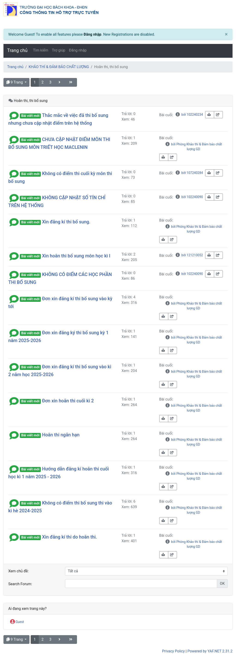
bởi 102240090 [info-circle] (189, 197)
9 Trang (15, 82)
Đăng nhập (92, 34)
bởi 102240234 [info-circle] (189, 114)
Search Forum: (20, 584)
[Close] (226, 34)
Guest (17, 622)
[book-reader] (209, 114)
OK (222, 583)
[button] (14, 115)
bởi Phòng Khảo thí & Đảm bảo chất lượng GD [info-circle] (193, 146)
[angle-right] (60, 82)
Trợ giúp (58, 50)
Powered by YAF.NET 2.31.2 (210, 651)
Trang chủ (17, 50)
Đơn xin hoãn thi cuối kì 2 (68, 400)
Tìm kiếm (40, 50)
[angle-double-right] (71, 82)
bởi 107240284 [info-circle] (189, 173)
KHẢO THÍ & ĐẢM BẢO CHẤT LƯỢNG (59, 67)
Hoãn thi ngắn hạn (61, 435)
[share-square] (218, 114)
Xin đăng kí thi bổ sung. (66, 222)
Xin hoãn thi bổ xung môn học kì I (76, 256)
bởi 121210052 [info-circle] (189, 255)
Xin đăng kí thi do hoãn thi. (69, 537)
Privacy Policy (173, 651)
